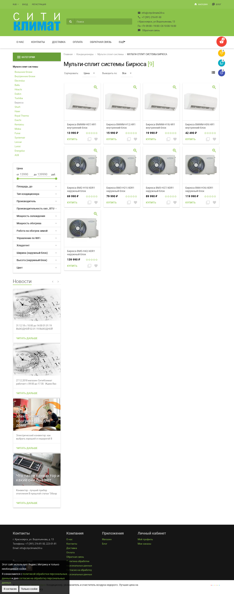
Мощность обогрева (29, 223)
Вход (25, 4)
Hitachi (18, 89)
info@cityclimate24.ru (151, 12)
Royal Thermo (22, 115)
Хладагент (23, 245)
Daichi (18, 120)
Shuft (17, 107)
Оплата (78, 42)
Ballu (17, 85)
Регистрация (39, 4)
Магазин (201, 4)
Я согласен (10, 589)
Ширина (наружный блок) (32, 252)
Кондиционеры (85, 54)
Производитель (26, 201)
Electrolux (20, 80)
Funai (17, 133)
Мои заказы (144, 543)
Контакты (38, 42)
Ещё (121, 42)
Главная (68, 54)
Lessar (18, 142)
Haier (17, 111)
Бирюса (19, 102)
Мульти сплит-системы (25, 66)
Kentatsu (19, 124)
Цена (89, 73)
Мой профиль (145, 539)
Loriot (17, 146)
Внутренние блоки (25, 76)
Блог (216, 4)
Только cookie (29, 589)
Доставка (58, 42)
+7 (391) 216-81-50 (149, 17)
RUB (15, 4)
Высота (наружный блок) (32, 260)
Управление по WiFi (28, 238)
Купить (72, 139)
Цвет (20, 267)
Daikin (18, 93)
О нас (20, 42)
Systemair (20, 137)
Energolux (20, 150)
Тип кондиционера (28, 194)
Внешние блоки (23, 72)
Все (126, 73)
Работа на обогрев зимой (32, 230)
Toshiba (19, 98)
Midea (18, 128)
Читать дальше (26, 338)
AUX (17, 155)
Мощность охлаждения (31, 216)
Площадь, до (24, 186)
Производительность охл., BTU (35, 208)
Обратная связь (149, 30)
